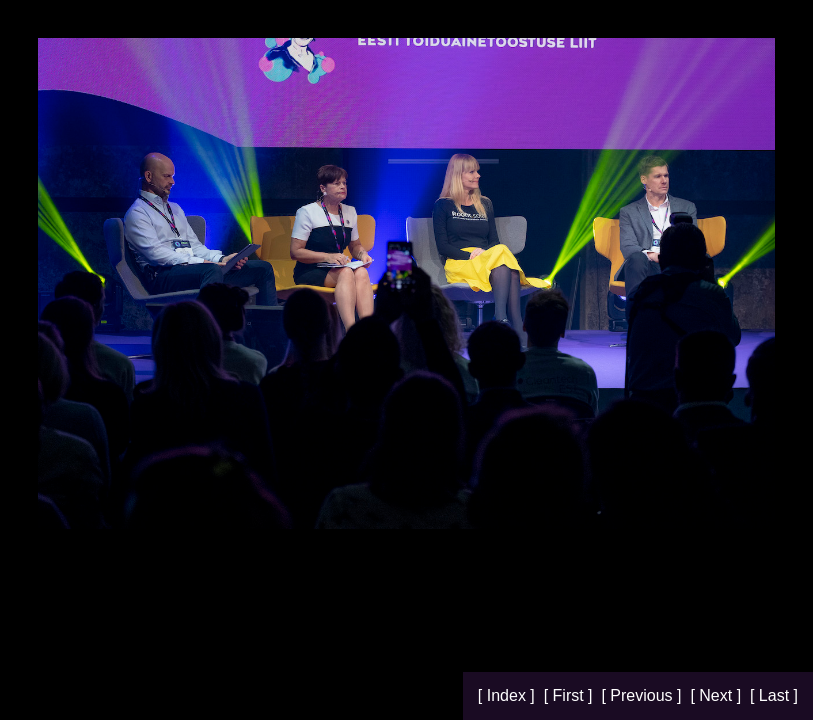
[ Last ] (774, 695)
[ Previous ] (643, 695)
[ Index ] (508, 695)
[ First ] (570, 695)
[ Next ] (717, 695)
